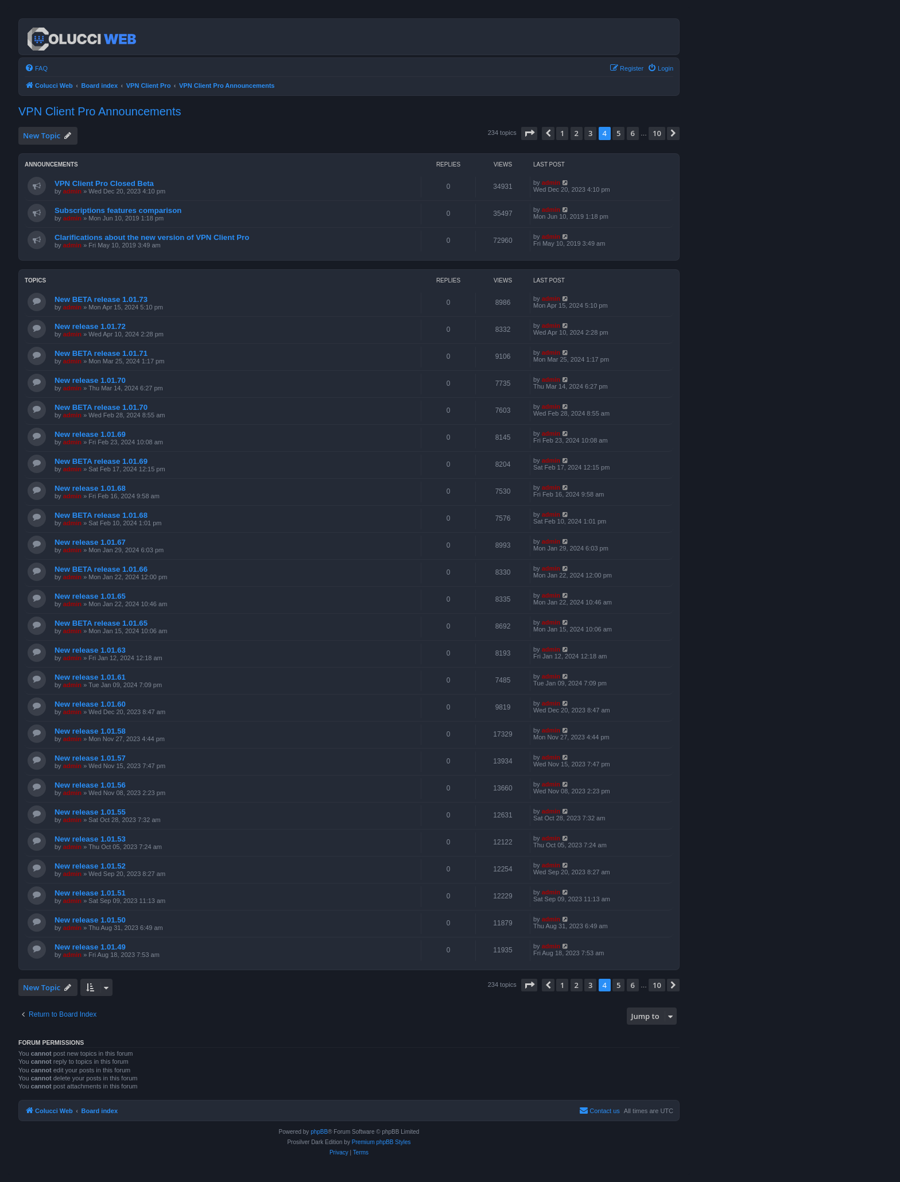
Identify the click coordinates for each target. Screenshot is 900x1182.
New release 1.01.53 (90, 839)
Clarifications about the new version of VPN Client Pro (152, 237)
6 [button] (633, 133)
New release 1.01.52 (90, 866)
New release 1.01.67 (90, 542)
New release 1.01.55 (90, 812)
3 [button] (590, 133)
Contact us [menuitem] (599, 1110)
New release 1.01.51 (90, 893)
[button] (529, 133)
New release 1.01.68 (90, 488)
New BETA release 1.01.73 (101, 299)
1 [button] (562, 133)
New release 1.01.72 (90, 326)
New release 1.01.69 (90, 434)
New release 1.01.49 (90, 947)
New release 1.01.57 (90, 758)
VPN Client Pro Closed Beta (104, 183)
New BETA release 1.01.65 (101, 623)
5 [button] (618, 133)
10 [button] (657, 133)
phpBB (319, 1132)
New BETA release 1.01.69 (101, 461)
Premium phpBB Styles (381, 1142)
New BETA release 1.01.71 (101, 353)
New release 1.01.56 (90, 785)
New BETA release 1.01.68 (101, 515)
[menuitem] (36, 68)
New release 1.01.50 (90, 920)
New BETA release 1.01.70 (101, 407)
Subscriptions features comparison (118, 210)
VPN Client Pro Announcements (99, 111)
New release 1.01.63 (90, 650)
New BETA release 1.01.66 (101, 569)
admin (72, 191)
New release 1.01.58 (90, 731)
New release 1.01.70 (90, 380)
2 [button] (577, 133)
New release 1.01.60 (90, 704)
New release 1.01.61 (90, 677)
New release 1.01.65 (90, 596)
